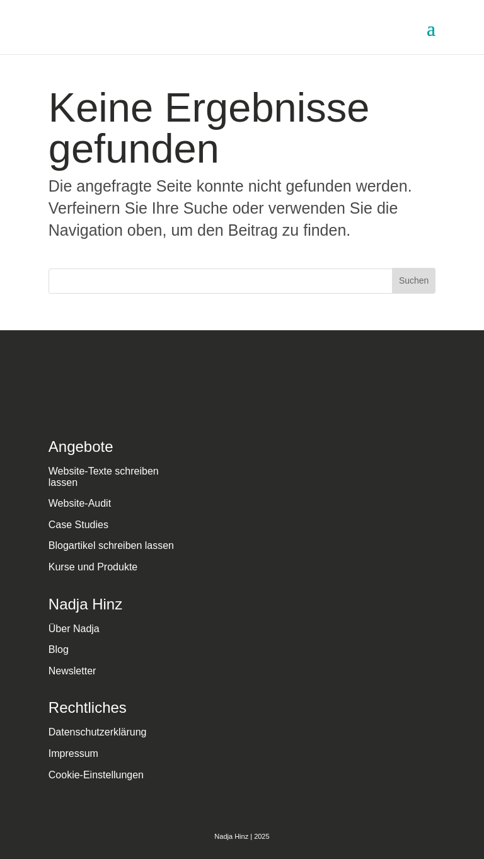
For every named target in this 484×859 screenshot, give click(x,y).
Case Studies (78, 524)
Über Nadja (74, 628)
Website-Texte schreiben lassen (104, 477)
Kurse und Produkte (93, 567)
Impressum (73, 753)
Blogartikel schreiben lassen (111, 545)
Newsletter (72, 671)
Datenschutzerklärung (98, 732)
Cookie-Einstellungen (96, 775)
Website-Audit (80, 503)
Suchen (414, 280)
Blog (59, 649)
